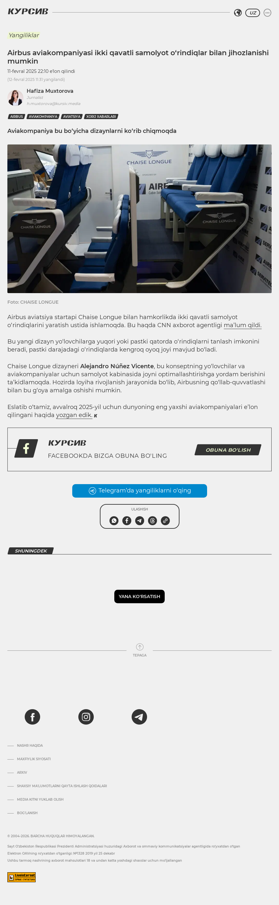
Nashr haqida (30, 746)
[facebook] (32, 717)
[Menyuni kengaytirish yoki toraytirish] (267, 13)
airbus (16, 117)
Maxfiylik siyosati (34, 759)
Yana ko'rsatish (139, 596)
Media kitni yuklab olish (40, 800)
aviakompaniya (43, 117)
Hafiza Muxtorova (50, 91)
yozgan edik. (74, 415)
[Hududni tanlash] (238, 13)
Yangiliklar (23, 35)
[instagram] (86, 717)
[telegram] (139, 717)
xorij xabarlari (101, 117)
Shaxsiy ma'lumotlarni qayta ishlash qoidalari (62, 786)
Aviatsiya (71, 117)
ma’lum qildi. (243, 325)
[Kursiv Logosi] (27, 11)
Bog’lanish (27, 813)
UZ (252, 13)
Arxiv (22, 773)
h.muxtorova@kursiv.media (53, 103)
